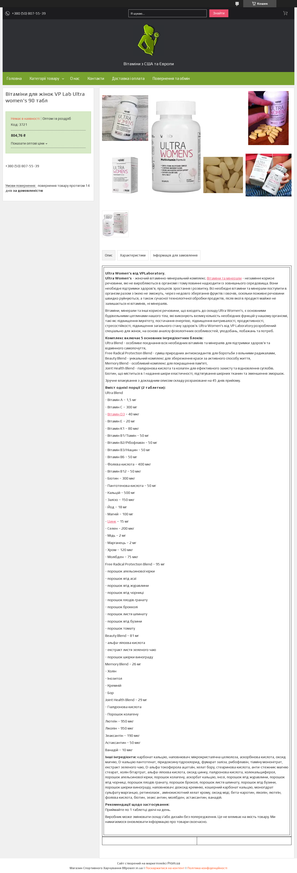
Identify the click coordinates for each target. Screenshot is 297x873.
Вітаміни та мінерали (224, 278)
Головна (14, 78)
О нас (75, 78)
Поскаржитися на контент (165, 868)
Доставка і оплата (128, 78)
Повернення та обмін (171, 78)
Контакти (95, 78)
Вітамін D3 (116, 414)
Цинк (112, 521)
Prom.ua (174, 863)
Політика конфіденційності (207, 868)
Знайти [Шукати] (219, 13)
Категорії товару (44, 78)
